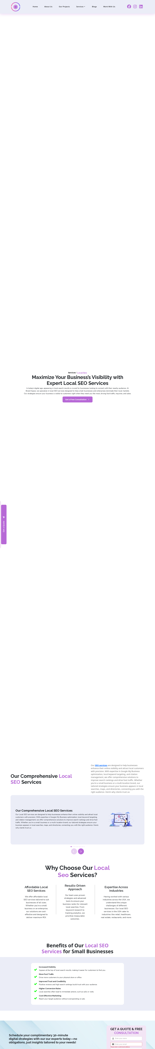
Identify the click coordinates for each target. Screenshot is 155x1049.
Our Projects (64, 6)
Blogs (94, 6)
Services (81, 6)
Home (35, 6)
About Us (48, 6)
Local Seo (82, 373)
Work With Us (109, 6)
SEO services (101, 765)
